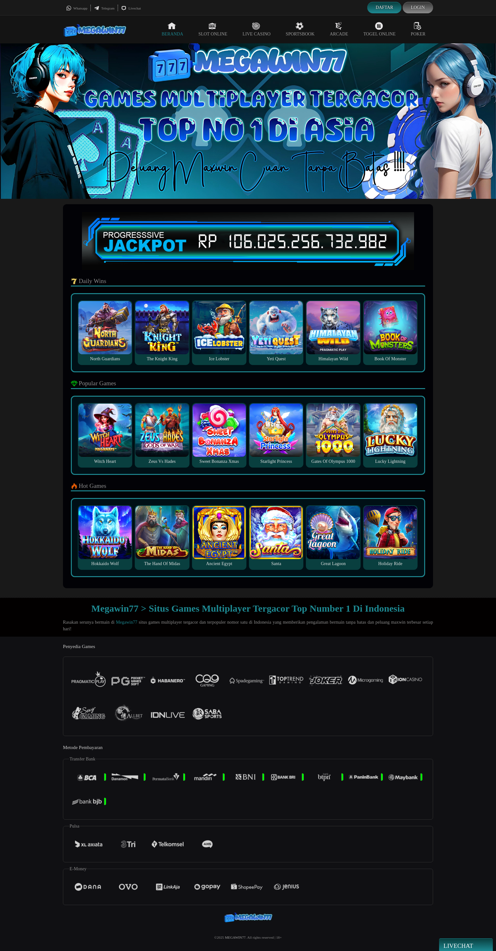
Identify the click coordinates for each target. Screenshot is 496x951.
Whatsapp (76, 8)
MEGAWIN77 (235, 937)
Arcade (339, 29)
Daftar (384, 7)
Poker (418, 29)
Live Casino (257, 29)
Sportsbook (300, 29)
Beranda (172, 29)
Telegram (104, 8)
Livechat (131, 8)
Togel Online (379, 29)
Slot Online (212, 29)
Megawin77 (126, 622)
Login (418, 7)
